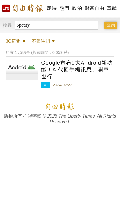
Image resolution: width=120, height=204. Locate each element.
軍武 (112, 8)
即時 (52, 8)
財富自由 (94, 8)
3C (45, 85)
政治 (77, 8)
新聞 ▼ (16, 41)
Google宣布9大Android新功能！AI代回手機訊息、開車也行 (77, 69)
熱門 (64, 8)
